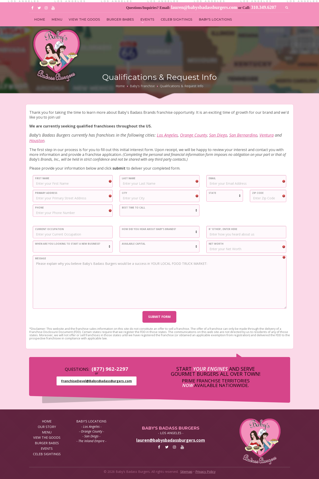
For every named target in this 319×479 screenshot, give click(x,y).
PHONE (39, 207)
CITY (124, 193)
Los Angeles (167, 135)
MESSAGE (40, 258)
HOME (39, 19)
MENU (57, 19)
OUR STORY (47, 427)
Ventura (266, 135)
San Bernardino (243, 135)
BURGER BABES (120, 19)
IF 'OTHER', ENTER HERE (223, 229)
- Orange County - (91, 431)
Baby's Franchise (142, 86)
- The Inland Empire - (91, 441)
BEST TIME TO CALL (133, 207)
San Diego (218, 135)
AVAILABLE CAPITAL (133, 243)
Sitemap (186, 471)
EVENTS (147, 19)
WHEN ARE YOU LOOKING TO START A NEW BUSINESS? (67, 243)
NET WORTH (216, 243)
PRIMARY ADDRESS (46, 193)
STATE (212, 193)
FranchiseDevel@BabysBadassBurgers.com (96, 381)
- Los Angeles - (91, 426)
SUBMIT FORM (159, 316)
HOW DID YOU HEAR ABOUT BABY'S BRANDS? (149, 229)
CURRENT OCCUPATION (49, 229)
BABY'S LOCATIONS (215, 19)
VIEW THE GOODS (84, 19)
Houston (36, 140)
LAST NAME (128, 178)
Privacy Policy (205, 471)
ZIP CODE (258, 193)
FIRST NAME (42, 178)
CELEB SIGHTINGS (176, 19)
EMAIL (212, 178)
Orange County (193, 135)
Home (120, 86)
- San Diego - (91, 436)
